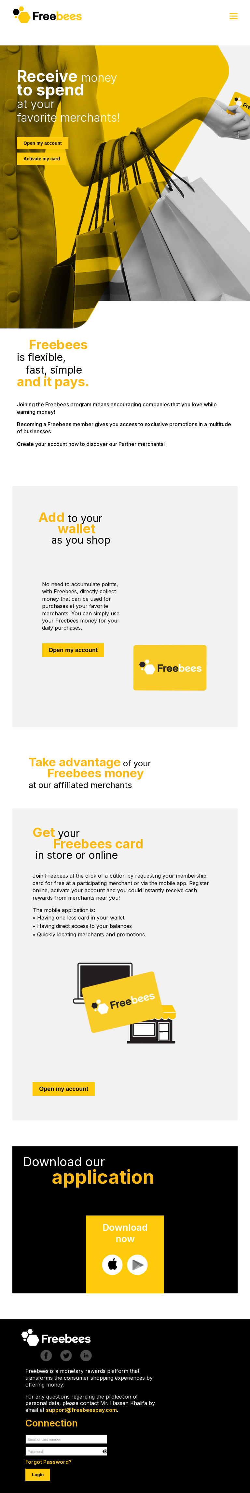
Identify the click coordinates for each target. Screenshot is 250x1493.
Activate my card (41, 158)
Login (38, 1474)
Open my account (42, 143)
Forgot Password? (48, 1462)
